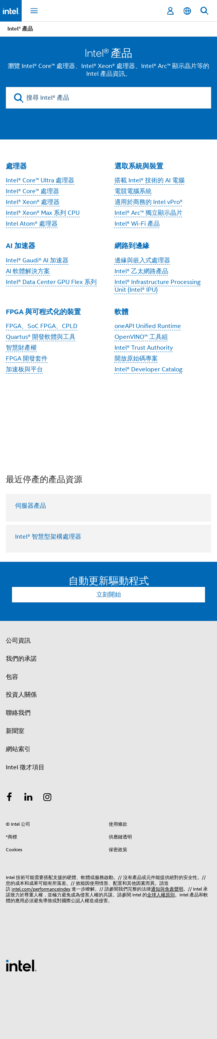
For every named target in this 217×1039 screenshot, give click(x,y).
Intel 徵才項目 (25, 767)
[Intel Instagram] (47, 798)
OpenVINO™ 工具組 (141, 337)
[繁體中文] (187, 11)
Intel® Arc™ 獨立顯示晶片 (148, 213)
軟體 (121, 311)
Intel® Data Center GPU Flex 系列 (51, 282)
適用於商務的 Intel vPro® (148, 202)
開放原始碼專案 (136, 358)
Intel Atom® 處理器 (32, 224)
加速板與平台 (24, 369)
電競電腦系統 (133, 191)
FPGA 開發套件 (27, 358)
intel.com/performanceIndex (41, 889)
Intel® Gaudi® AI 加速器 (37, 260)
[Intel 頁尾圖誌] (21, 965)
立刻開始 (108, 595)
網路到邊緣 (131, 245)
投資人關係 (21, 695)
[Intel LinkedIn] (28, 798)
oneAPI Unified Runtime (147, 326)
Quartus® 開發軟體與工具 (40, 337)
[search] (19, 98)
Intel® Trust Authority (143, 348)
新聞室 (15, 731)
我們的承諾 (21, 659)
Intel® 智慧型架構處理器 (48, 537)
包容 (12, 677)
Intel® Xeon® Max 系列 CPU (43, 213)
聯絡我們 (18, 713)
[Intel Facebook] (9, 798)
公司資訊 (18, 640)
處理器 (16, 166)
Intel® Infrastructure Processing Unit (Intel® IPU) (157, 286)
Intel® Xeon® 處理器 (33, 202)
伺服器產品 (30, 506)
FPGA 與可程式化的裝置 (43, 311)
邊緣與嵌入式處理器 (142, 260)
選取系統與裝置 (138, 166)
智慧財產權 (21, 348)
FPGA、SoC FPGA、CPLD (41, 326)
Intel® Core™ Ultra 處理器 (40, 180)
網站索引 (18, 749)
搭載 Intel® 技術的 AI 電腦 (149, 180)
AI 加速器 (20, 245)
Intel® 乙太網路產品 (141, 271)
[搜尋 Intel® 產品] (108, 98)
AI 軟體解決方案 (28, 271)
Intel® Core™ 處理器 (32, 191)
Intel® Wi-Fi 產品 (137, 224)
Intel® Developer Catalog (148, 369)
